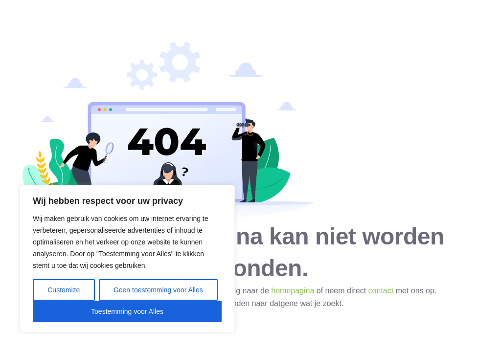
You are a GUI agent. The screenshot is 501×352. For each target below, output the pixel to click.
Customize (63, 290)
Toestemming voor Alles (127, 311)
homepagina (292, 290)
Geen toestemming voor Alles (158, 290)
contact (381, 290)
